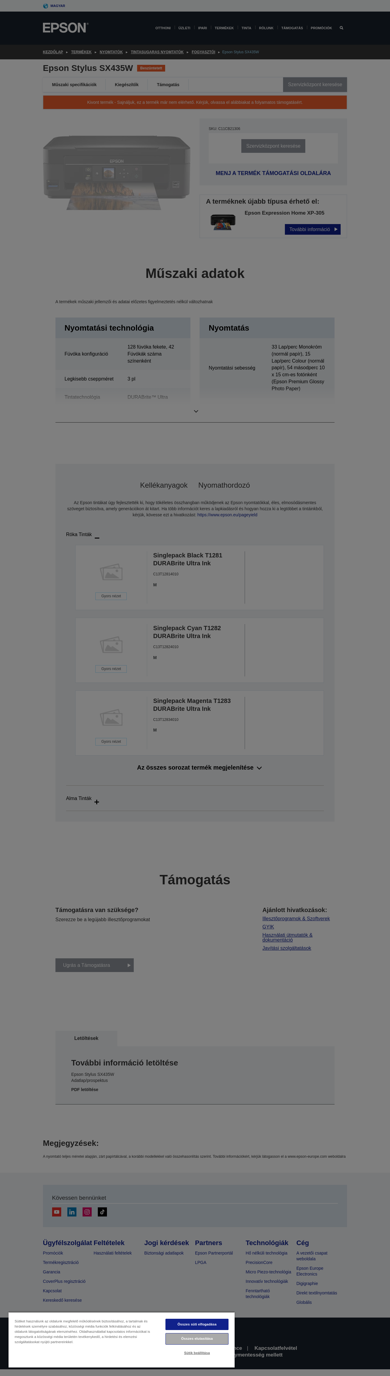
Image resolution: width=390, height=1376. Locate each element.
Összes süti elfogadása (196, 1324)
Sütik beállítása (197, 1353)
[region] (122, 1339)
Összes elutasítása (197, 1338)
